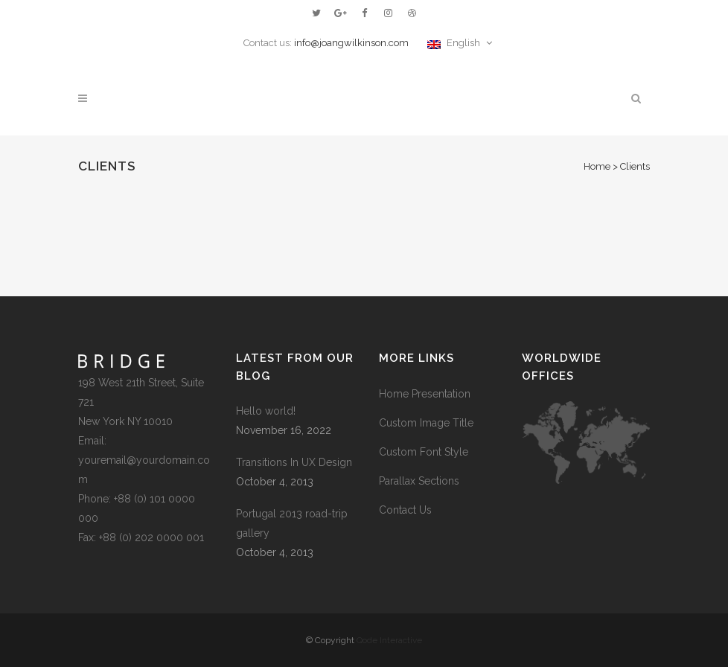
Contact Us (405, 510)
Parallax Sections (419, 481)
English (454, 42)
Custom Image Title (426, 423)
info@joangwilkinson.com (351, 42)
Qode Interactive (389, 640)
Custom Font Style (423, 452)
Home (597, 166)
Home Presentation (424, 394)
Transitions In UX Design (294, 462)
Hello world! (266, 411)
